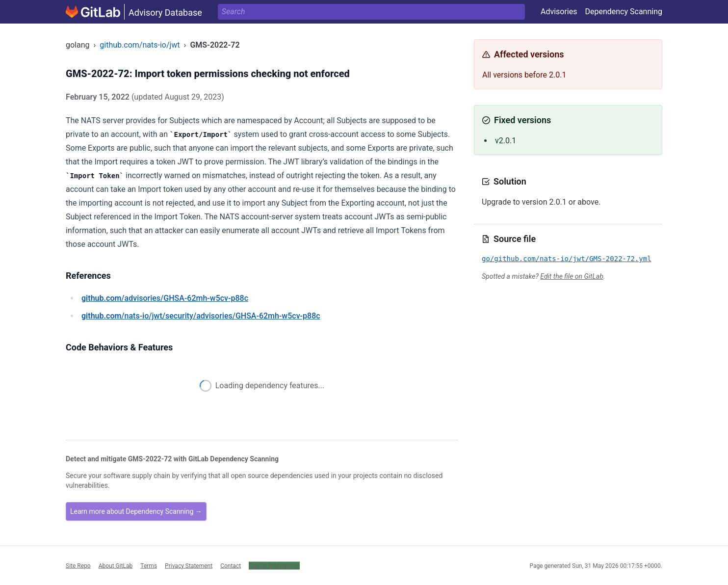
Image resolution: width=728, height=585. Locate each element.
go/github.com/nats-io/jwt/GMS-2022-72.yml (566, 259)
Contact (230, 565)
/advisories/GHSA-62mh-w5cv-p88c (164, 298)
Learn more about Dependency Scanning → (136, 511)
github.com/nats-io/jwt (140, 45)
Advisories (559, 11)
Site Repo (78, 565)
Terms (148, 565)
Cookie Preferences (274, 565)
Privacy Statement (188, 565)
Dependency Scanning (623, 11)
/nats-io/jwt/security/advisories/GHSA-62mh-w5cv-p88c (200, 315)
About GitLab (116, 565)
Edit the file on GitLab (571, 276)
